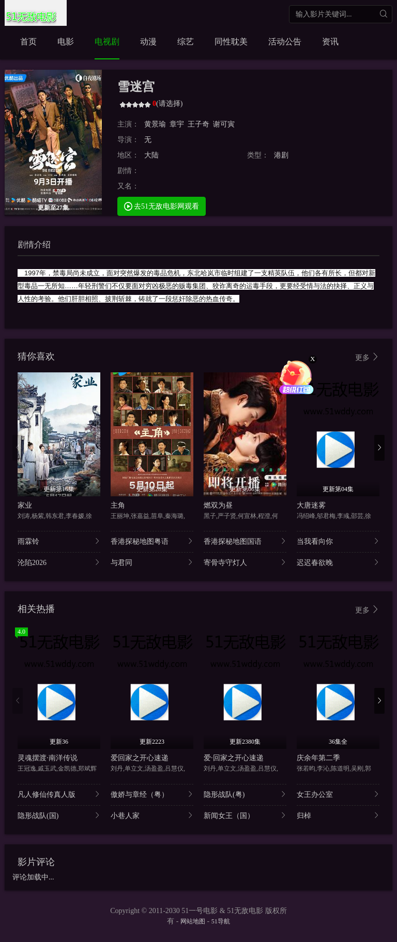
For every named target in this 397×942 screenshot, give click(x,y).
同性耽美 (231, 41)
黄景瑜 (155, 124)
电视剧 (107, 41)
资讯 (330, 41)
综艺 (185, 41)
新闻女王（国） (245, 815)
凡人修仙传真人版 (59, 794)
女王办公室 (338, 794)
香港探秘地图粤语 (152, 541)
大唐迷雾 (311, 505)
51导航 (220, 921)
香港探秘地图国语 (245, 541)
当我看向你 (338, 541)
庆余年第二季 (318, 758)
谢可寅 (224, 124)
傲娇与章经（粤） (152, 794)
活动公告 (284, 41)
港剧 (281, 155)
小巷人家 (152, 815)
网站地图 (192, 921)
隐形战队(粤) (245, 794)
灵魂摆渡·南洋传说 (48, 758)
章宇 (177, 124)
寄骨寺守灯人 (245, 562)
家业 (25, 505)
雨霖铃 (59, 541)
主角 (118, 505)
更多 (367, 357)
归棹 (338, 815)
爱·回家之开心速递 (234, 758)
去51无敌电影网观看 (162, 205)
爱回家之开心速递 (140, 758)
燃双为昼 (218, 505)
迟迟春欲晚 (338, 562)
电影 (65, 41)
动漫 (148, 41)
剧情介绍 (34, 244)
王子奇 (198, 124)
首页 (28, 41)
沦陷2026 (59, 562)
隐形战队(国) (59, 815)
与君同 (152, 562)
